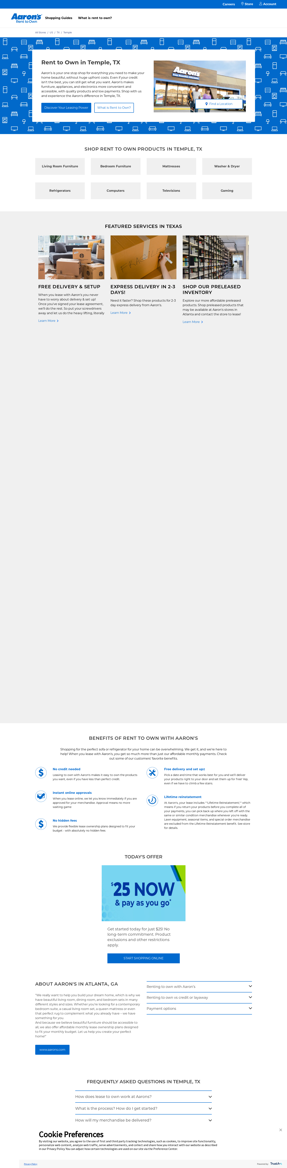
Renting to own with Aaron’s (171, 600)
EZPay (73, 981)
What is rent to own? (95, 18)
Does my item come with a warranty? (111, 769)
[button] (281, 1130)
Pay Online (76, 951)
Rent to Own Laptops (33, 969)
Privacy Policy (127, 963)
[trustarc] (276, 1164)
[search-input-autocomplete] (139, 832)
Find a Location (219, 104)
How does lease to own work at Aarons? (113, 710)
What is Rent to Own (83, 963)
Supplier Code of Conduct (135, 987)
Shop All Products (31, 981)
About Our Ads (179, 969)
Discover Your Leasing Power (66, 107)
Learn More (46, 321)
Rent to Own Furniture (34, 945)
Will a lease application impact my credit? (114, 757)
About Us (176, 951)
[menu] (143, 14)
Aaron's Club (77, 975)
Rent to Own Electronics (35, 951)
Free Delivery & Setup (132, 945)
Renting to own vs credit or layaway (177, 611)
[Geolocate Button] (181, 833)
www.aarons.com (52, 663)
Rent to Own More (31, 963)
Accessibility (126, 975)
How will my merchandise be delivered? (113, 733)
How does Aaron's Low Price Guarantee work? (119, 745)
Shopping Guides (58, 18)
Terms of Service (129, 969)
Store (247, 4)
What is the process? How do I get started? (116, 721)
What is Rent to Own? (114, 107)
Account (267, 4)
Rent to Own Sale (30, 975)
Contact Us (76, 945)
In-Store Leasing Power (84, 969)
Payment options (161, 622)
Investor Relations (182, 957)
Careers (229, 4)
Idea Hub (123, 957)
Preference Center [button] (165, 1149)
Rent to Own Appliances (35, 957)
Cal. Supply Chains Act (132, 981)
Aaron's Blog (178, 963)
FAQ (72, 957)
